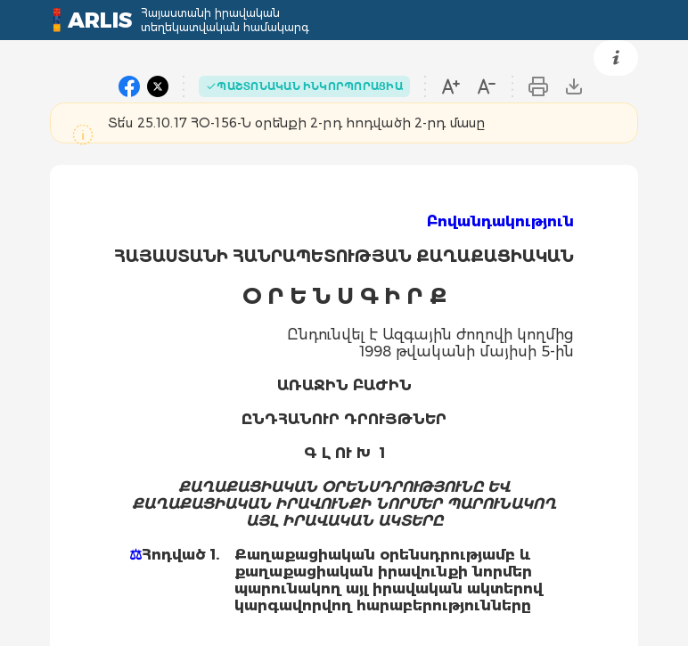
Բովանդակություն (500, 221)
